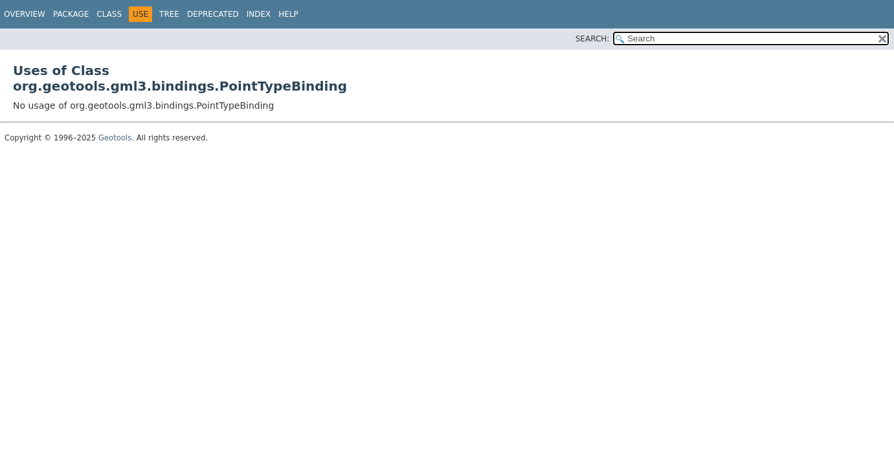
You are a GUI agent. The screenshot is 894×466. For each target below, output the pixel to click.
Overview (24, 14)
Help (288, 14)
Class (109, 14)
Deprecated (213, 14)
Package (71, 14)
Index (259, 14)
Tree (169, 14)
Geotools (114, 137)
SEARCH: (593, 38)
